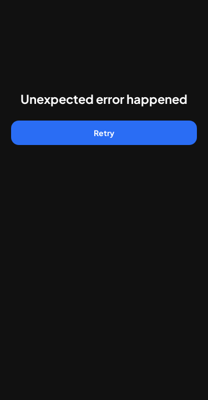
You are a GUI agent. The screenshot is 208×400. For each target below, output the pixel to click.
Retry (104, 133)
